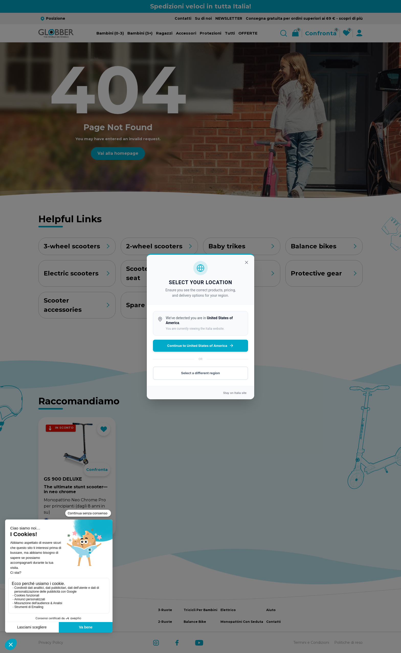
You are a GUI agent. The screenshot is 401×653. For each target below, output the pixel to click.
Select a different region (200, 373)
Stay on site (235, 393)
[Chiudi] (246, 262)
